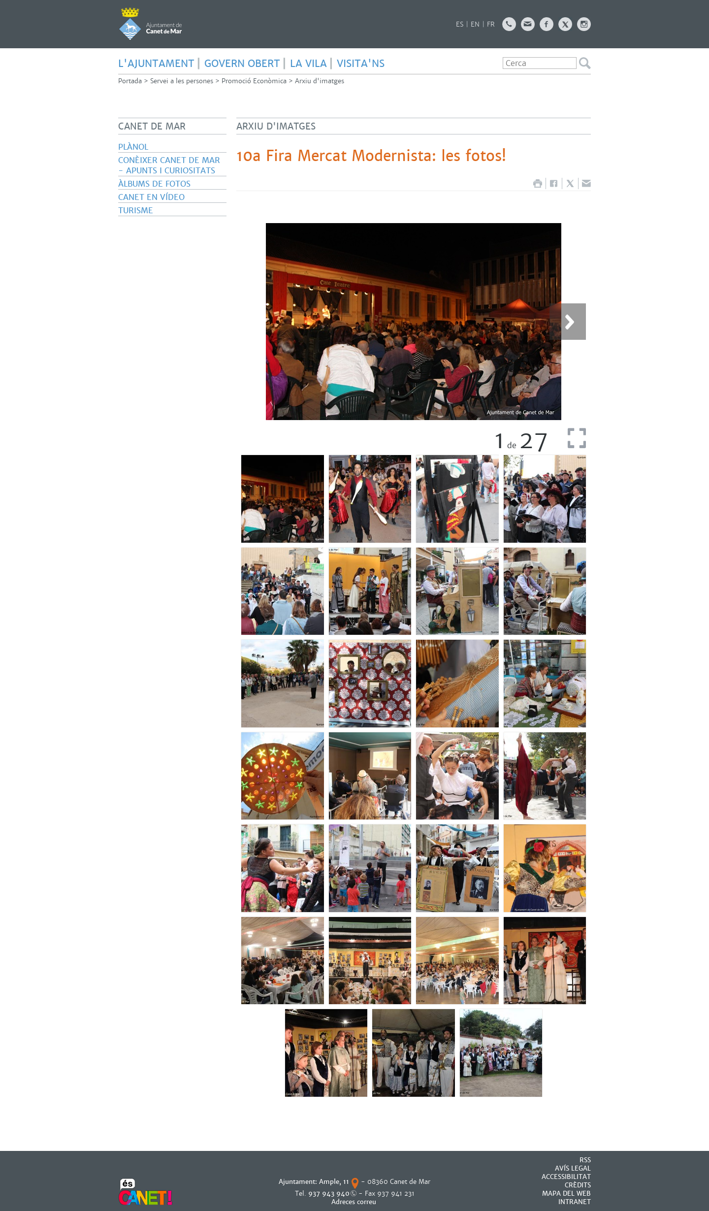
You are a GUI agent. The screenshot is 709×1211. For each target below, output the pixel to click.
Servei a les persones (181, 81)
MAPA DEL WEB (566, 1193)
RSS (585, 1160)
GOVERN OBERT (242, 63)
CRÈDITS (578, 1185)
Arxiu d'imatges (319, 81)
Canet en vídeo (151, 197)
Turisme (135, 210)
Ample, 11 (334, 1182)
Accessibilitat (566, 1177)
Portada (130, 81)
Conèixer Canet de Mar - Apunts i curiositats (169, 165)
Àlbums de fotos (154, 184)
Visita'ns (361, 63)
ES (459, 24)
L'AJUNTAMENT (156, 63)
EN (475, 24)
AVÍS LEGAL (573, 1168)
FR (491, 24)
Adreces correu (354, 1202)
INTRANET (574, 1202)
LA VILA (308, 63)
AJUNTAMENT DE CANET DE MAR (150, 23)
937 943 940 (329, 1193)
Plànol (133, 147)
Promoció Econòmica (254, 81)
